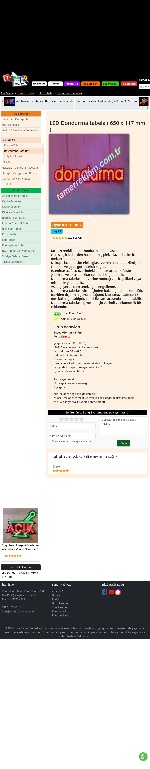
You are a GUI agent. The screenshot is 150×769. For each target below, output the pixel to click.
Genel (7, 162)
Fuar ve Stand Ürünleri (16, 223)
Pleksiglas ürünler (13, 245)
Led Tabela (8, 240)
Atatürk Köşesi (10, 125)
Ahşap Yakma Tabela (15, 196)
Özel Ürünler (60, 607)
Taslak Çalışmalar (13, 262)
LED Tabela (8, 140)
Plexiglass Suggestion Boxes (19, 173)
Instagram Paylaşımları (17, 119)
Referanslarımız (61, 615)
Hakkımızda (39, 83)
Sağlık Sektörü (13, 156)
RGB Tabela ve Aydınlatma (18, 251)
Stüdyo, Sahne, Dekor (15, 256)
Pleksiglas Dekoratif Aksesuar (19, 167)
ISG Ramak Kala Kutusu (16, 178)
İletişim (55, 83)
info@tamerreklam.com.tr (18, 611)
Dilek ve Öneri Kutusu (15, 212)
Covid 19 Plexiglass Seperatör (19, 132)
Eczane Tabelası (14, 145)
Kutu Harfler (9, 234)
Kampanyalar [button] (129, 83)
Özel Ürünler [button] (109, 83)
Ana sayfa (58, 591)
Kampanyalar (60, 611)
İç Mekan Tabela (12, 229)
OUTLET (6, 184)
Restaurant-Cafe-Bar (16, 151)
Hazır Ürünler (90, 83)
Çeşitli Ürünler (11, 207)
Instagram (72, 83)
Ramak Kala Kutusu (14, 218)
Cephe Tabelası (11, 201)
